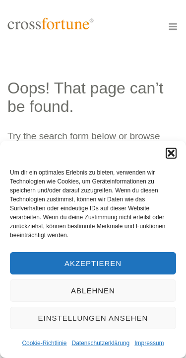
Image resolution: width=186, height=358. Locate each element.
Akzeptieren (93, 263)
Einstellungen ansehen (93, 318)
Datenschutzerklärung (100, 343)
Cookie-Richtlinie (44, 343)
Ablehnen (93, 290)
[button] (171, 153)
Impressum (149, 343)
